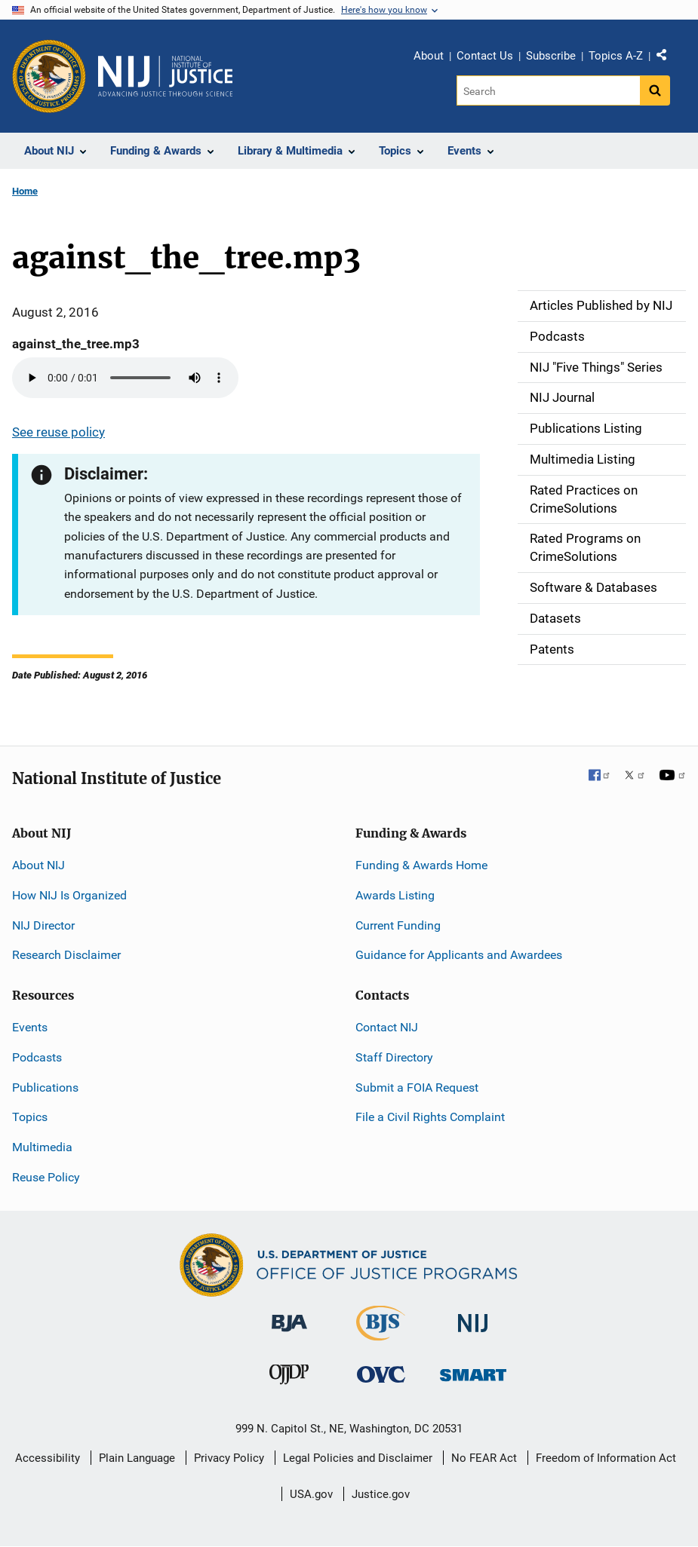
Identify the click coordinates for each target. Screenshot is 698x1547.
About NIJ (38, 865)
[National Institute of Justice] (473, 1317)
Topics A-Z (616, 56)
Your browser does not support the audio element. (125, 377)
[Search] (548, 90)
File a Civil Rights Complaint (430, 1117)
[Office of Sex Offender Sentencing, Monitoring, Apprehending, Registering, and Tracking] (473, 1371)
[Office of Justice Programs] (49, 76)
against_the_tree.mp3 (76, 343)
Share (667, 58)
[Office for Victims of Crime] (381, 1374)
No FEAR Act (484, 1458)
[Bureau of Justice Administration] (289, 1316)
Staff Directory (394, 1057)
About (429, 56)
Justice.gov (381, 1494)
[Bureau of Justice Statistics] (380, 1334)
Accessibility (47, 1458)
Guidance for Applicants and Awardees (458, 955)
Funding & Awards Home (421, 865)
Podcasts (37, 1057)
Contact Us (485, 56)
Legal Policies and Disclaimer (357, 1458)
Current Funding (398, 925)
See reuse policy (58, 432)
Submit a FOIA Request (416, 1087)
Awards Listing (395, 895)
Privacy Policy (229, 1458)
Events (30, 1027)
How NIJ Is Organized (69, 895)
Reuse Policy (46, 1177)
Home (25, 191)
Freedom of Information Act (606, 1458)
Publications (45, 1087)
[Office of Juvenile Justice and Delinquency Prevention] (289, 1378)
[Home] (165, 76)
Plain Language (137, 1458)
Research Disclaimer (66, 955)
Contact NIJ (386, 1027)
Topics (30, 1117)
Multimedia (42, 1147)
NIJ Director (43, 925)
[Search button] (655, 90)
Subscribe (551, 56)
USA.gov (311, 1494)
